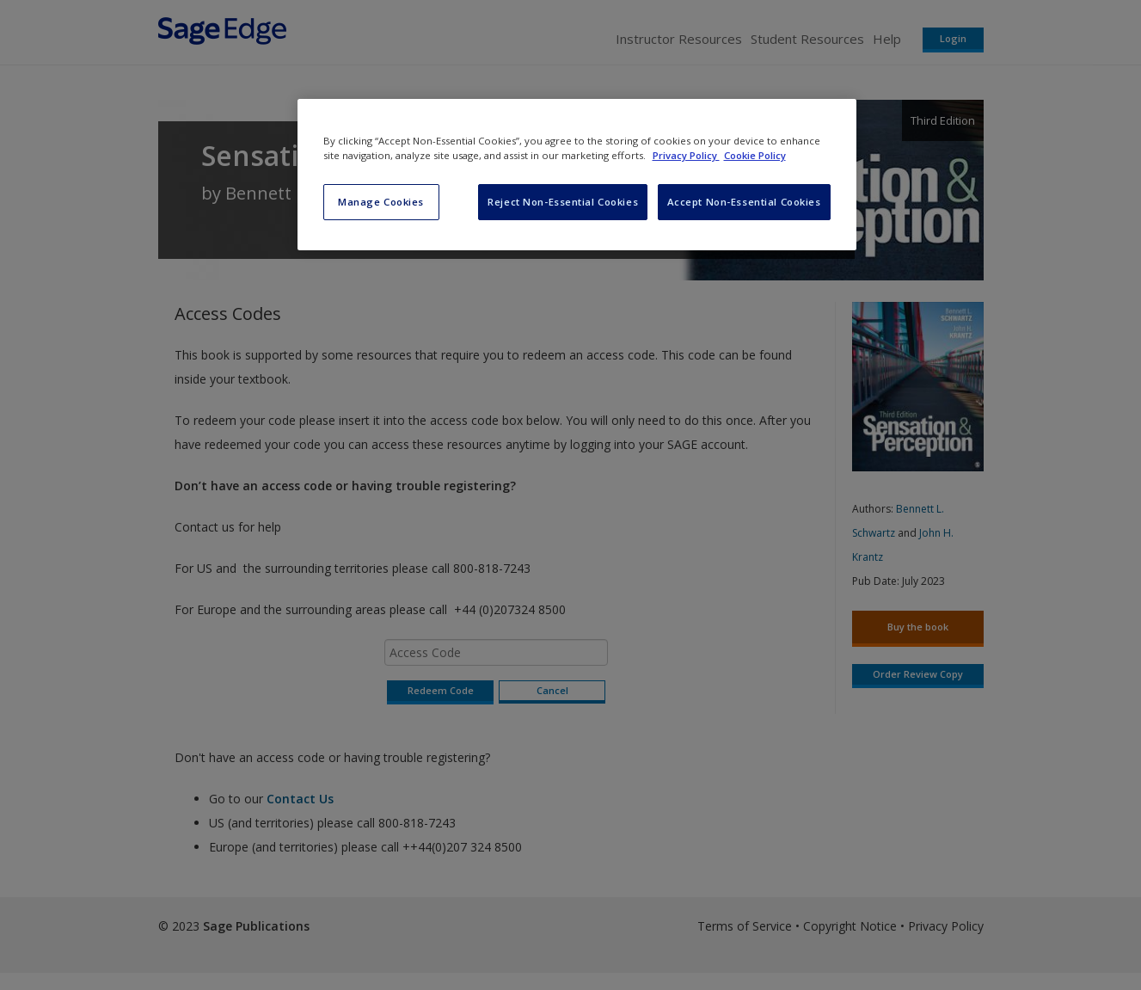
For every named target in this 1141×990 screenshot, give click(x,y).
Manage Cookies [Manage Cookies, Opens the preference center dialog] (381, 201)
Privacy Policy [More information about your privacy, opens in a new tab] (686, 155)
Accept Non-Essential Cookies (744, 201)
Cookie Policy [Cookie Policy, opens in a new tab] (755, 155)
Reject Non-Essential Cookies (563, 201)
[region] (577, 174)
